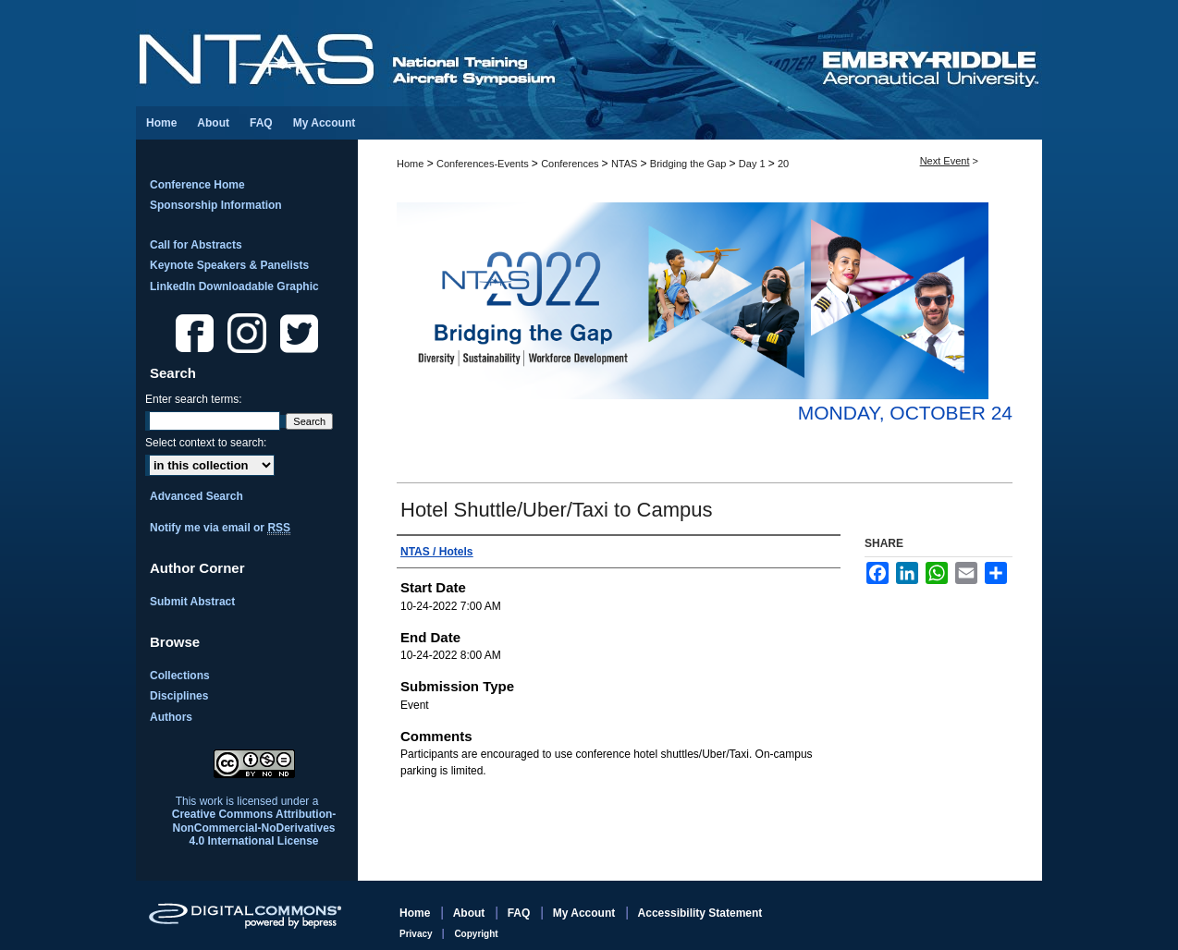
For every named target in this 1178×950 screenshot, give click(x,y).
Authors (171, 717)
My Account (586, 913)
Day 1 (753, 163)
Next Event (945, 160)
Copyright (475, 934)
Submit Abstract (192, 601)
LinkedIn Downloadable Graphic (234, 286)
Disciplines (179, 695)
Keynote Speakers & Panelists (229, 265)
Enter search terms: (193, 399)
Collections (180, 675)
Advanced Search (196, 496)
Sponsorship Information (216, 205)
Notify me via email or (220, 527)
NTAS (626, 163)
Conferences (571, 163)
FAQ (521, 913)
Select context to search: (205, 442)
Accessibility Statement (700, 913)
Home (410, 163)
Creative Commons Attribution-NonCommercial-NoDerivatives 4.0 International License (254, 827)
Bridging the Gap (690, 163)
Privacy (417, 934)
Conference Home (197, 184)
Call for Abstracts (196, 244)
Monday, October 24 (905, 412)
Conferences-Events (484, 163)
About (470, 913)
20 (783, 163)
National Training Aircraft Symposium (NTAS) (478, 53)
